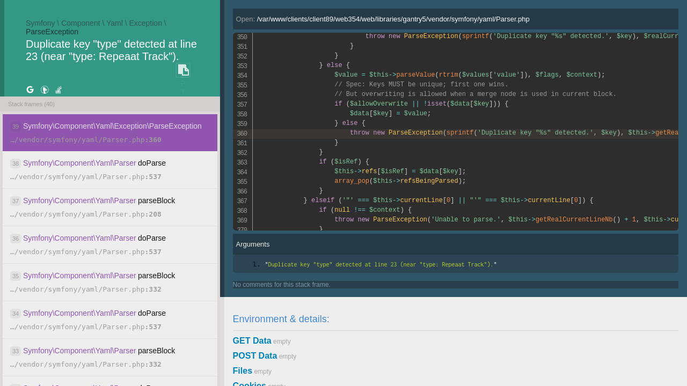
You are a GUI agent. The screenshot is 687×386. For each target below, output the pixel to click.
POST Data (255, 355)
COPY (183, 70)
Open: (383, 19)
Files (242, 370)
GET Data (252, 340)
